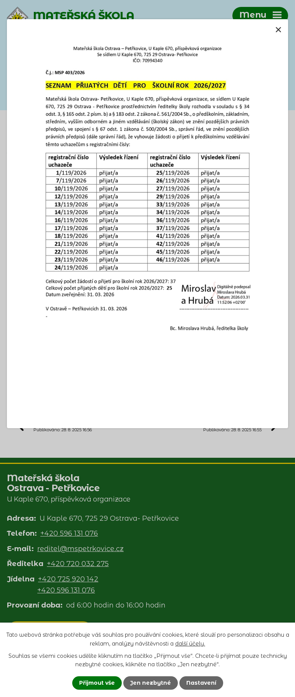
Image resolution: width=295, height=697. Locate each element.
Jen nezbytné (150, 682)
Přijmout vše (97, 682)
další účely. (190, 643)
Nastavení (201, 682)
